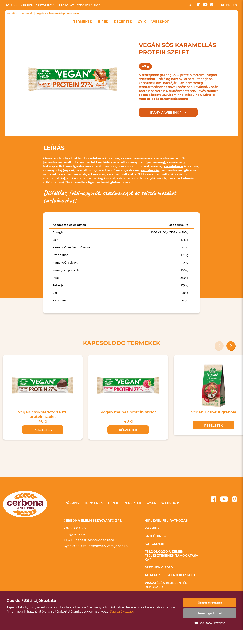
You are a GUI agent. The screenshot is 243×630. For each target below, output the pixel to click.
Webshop (160, 21)
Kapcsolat (65, 5)
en (228, 5)
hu (222, 5)
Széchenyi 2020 (88, 5)
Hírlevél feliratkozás (166, 520)
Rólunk (11, 5)
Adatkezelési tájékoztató (170, 575)
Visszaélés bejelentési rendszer (167, 585)
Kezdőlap (12, 13)
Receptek (123, 21)
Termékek (82, 21)
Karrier (27, 5)
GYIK (142, 21)
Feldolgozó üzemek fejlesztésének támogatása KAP (171, 555)
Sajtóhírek (45, 5)
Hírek (103, 21)
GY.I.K (151, 503)
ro (235, 5)
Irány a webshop (168, 112)
